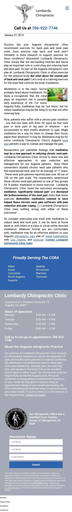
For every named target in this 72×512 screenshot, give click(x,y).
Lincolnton (14, 273)
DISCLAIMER (38, 483)
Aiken (11, 266)
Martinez (41, 273)
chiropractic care (24, 236)
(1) (38, 205)
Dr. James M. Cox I (12, 488)
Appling (40, 266)
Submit (36, 464)
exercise (38, 239)
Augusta (12, 280)
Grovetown (42, 269)
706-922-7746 (45, 28)
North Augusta (16, 276)
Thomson (41, 276)
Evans (11, 269)
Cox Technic (18, 239)
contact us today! (35, 395)
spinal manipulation (56, 236)
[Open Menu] (67, 8)
